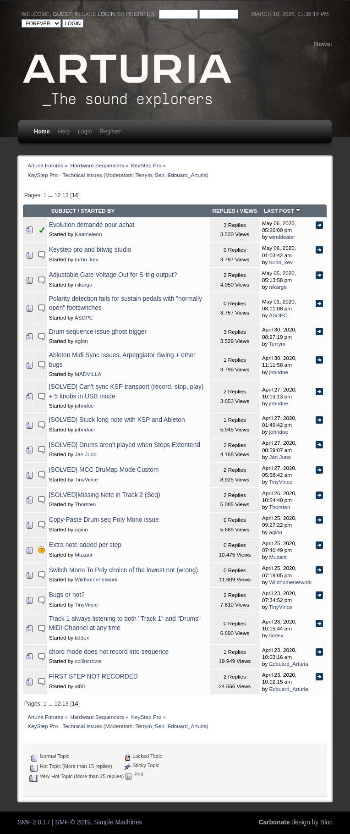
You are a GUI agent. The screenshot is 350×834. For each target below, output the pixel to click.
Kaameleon (88, 234)
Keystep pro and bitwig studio (90, 249)
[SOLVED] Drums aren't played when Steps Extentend (124, 445)
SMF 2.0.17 (33, 822)
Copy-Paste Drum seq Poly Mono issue (104, 519)
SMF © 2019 (73, 822)
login (106, 14)
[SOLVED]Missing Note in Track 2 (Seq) (104, 495)
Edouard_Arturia (187, 175)
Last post (282, 211)
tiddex (82, 638)
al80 (80, 686)
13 (65, 195)
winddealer (282, 237)
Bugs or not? (67, 594)
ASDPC (84, 317)
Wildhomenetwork (96, 579)
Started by (98, 211)
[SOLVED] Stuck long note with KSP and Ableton (117, 419)
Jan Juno (85, 454)
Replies (223, 211)
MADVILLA (88, 374)
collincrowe (88, 661)
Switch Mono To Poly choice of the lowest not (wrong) (123, 570)
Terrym (144, 175)
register (140, 14)
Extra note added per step (85, 544)
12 (58, 195)
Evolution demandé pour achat (92, 224)
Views (248, 211)
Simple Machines (118, 822)
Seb (159, 175)
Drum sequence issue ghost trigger (98, 331)
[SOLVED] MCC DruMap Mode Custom (104, 469)
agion (81, 341)
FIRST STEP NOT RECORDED (93, 676)
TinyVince (86, 479)
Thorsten (85, 504)
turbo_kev (86, 259)
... (51, 195)
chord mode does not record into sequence (109, 651)
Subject (63, 211)
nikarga (83, 284)
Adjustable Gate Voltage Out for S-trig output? (113, 274)
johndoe (279, 372)
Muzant (83, 555)
